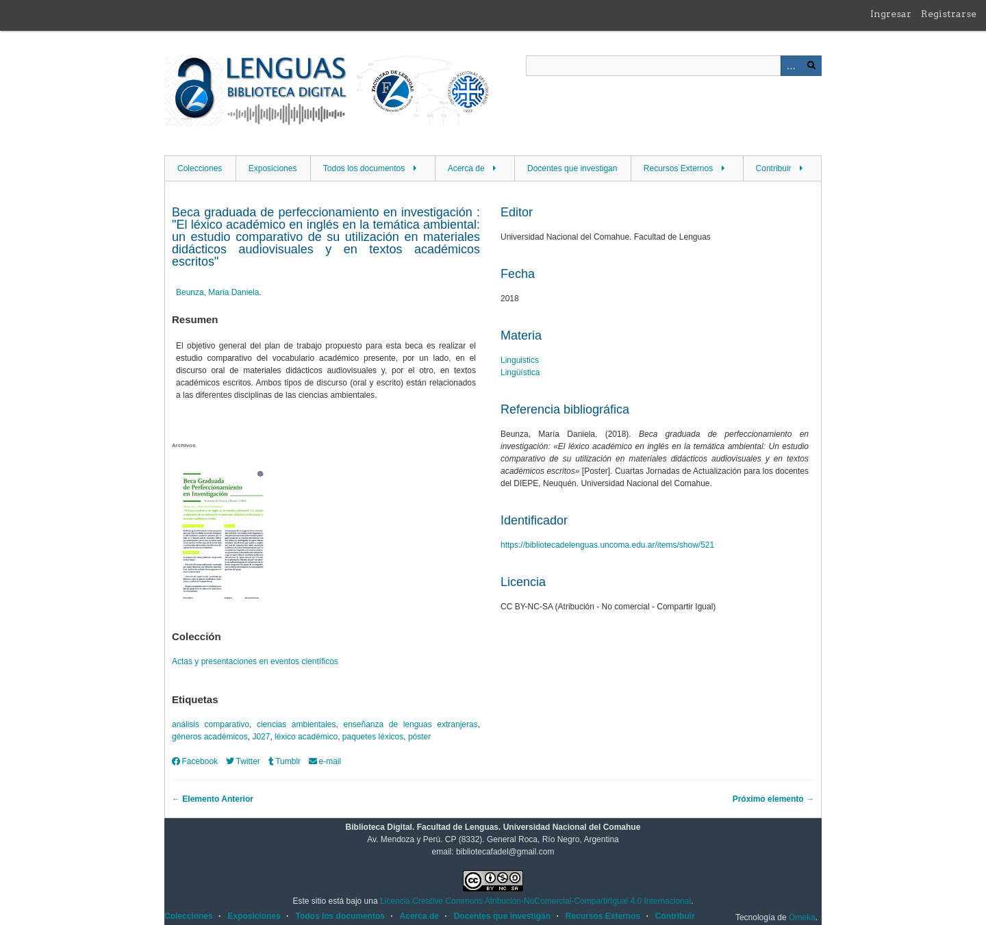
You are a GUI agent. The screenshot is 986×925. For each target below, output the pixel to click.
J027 (261, 737)
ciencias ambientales (296, 724)
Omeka (802, 917)
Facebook (195, 761)
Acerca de (466, 168)
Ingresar (890, 13)
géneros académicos (210, 737)
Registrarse (948, 13)
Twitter (243, 761)
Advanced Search (791, 65)
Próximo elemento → (773, 799)
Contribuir (774, 168)
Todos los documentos (364, 168)
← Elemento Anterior (212, 799)
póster (419, 737)
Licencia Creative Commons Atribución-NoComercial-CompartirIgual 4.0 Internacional (535, 901)
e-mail (325, 761)
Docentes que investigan (572, 168)
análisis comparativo (210, 724)
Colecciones (199, 168)
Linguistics (520, 360)
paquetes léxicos (372, 737)
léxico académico (306, 737)
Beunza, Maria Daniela (217, 292)
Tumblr (284, 761)
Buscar (811, 65)
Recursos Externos (678, 168)
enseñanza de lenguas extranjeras (410, 724)
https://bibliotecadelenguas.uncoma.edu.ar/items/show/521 (607, 545)
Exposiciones (273, 168)
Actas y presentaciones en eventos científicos (255, 661)
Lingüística (520, 372)
